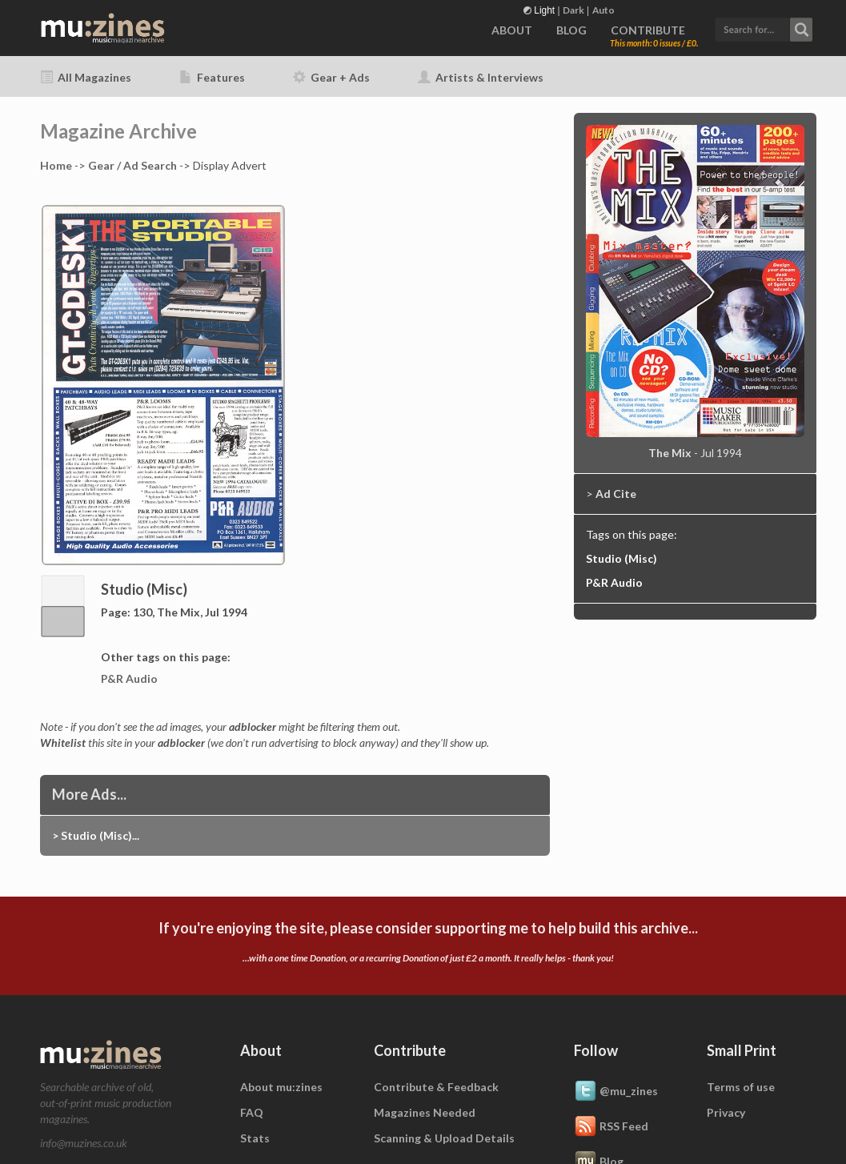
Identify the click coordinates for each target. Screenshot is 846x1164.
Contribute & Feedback (436, 1087)
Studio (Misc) (621, 558)
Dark (573, 10)
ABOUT (511, 30)
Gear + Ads (331, 77)
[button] (763, 27)
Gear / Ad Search (132, 165)
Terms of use (741, 1087)
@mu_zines (616, 1092)
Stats (255, 1138)
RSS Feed (611, 1127)
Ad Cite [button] (615, 493)
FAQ (251, 1112)
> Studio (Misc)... (95, 835)
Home (56, 165)
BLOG (571, 30)
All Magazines (85, 77)
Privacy (726, 1112)
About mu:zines (281, 1087)
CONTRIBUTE (648, 30)
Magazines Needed (424, 1112)
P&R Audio (129, 678)
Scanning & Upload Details (444, 1138)
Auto (603, 10)
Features (212, 77)
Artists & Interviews (480, 77)
